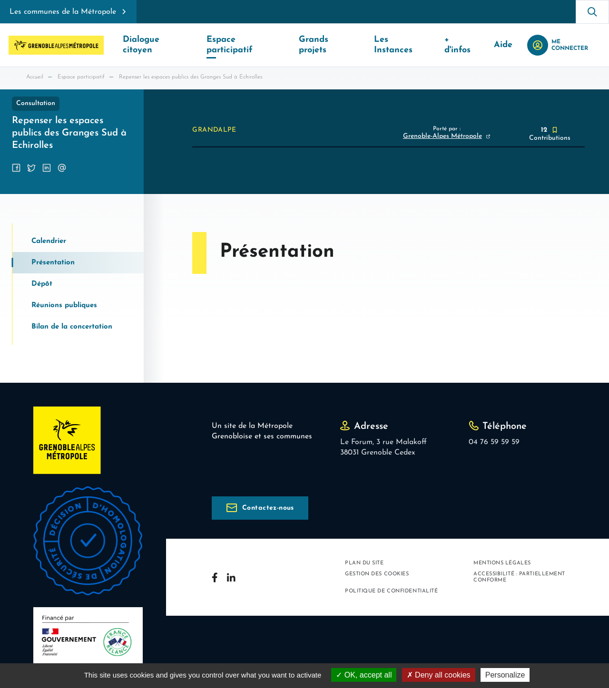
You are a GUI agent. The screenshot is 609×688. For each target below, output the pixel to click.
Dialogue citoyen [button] (157, 44)
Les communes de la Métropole (63, 12)
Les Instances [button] (406, 44)
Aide (509, 44)
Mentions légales (502, 563)
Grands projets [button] (332, 44)
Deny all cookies (439, 675)
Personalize (505, 675)
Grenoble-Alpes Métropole (442, 136)
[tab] (78, 241)
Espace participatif (81, 77)
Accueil (34, 77)
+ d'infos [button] (467, 44)
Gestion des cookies (377, 574)
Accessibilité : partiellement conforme (519, 577)
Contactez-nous (268, 508)
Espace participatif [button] (247, 44)
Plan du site (364, 563)
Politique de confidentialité (391, 591)
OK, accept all (364, 675)
